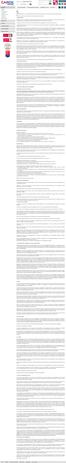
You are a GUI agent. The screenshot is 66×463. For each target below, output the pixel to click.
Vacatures (3, 13)
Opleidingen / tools (44, 7)
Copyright (6, 462)
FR (62, 7)
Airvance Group (34, 462)
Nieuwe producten (4, 14)
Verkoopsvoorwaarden (14, 462)
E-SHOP (3, 23)
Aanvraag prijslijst (21, 7)
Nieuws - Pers (3, 17)
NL (59, 7)
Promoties (3, 15)
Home (18, 9)
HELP (2, 462)
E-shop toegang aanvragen (33, 7)
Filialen (2, 10)
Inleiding (2, 9)
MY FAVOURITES (4, 28)
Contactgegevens (4, 11)
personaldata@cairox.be (25, 457)
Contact (62, 1)
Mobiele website (4, 18)
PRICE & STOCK (4, 31)
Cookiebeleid (28, 462)
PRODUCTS (3, 20)
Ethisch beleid (21, 462)
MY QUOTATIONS (5, 26)
